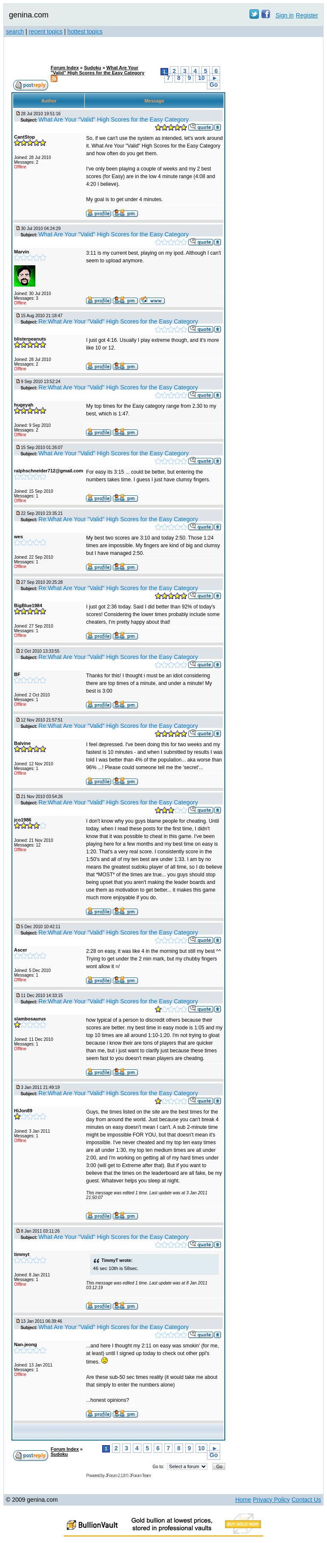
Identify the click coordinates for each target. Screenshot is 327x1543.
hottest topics (85, 31)
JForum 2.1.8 (115, 1475)
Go (213, 84)
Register (307, 15)
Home (243, 1499)
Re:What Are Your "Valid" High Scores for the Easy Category (118, 321)
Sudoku (92, 67)
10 (201, 77)
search (15, 31)
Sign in (284, 15)
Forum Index (65, 67)
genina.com (29, 15)
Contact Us (306, 1499)
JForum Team (140, 1475)
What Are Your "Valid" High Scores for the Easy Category (97, 70)
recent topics (45, 31)
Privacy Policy (271, 1499)
